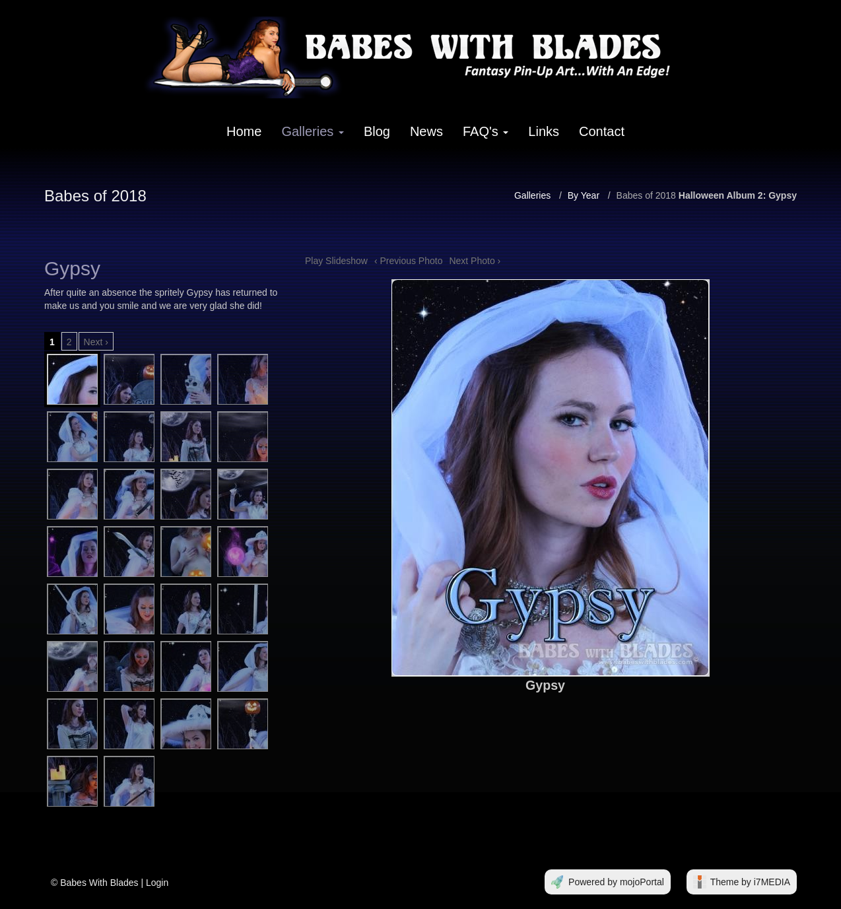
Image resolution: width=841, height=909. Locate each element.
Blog (377, 131)
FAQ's (485, 131)
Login (157, 882)
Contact (601, 131)
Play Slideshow (336, 260)
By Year (583, 195)
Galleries (312, 131)
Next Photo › (474, 260)
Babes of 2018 (646, 195)
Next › (96, 342)
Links (543, 131)
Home (243, 131)
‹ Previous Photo (408, 260)
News (426, 131)
